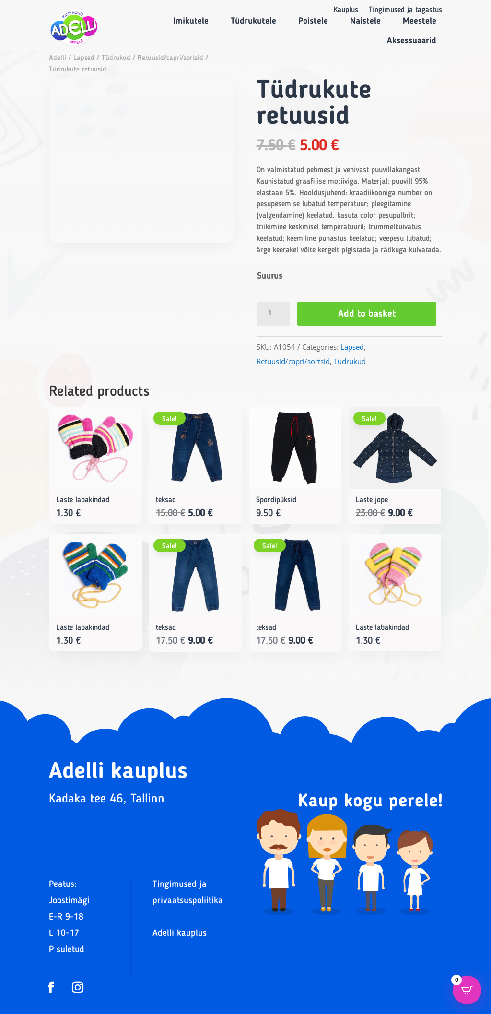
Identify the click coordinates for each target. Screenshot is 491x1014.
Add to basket (368, 314)
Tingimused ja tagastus (405, 10)
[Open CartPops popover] (467, 990)
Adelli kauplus (179, 933)
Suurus (269, 276)
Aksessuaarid (411, 40)
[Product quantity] (273, 314)
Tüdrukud (116, 58)
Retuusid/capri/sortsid (170, 58)
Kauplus (346, 10)
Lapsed (83, 58)
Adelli (57, 58)
